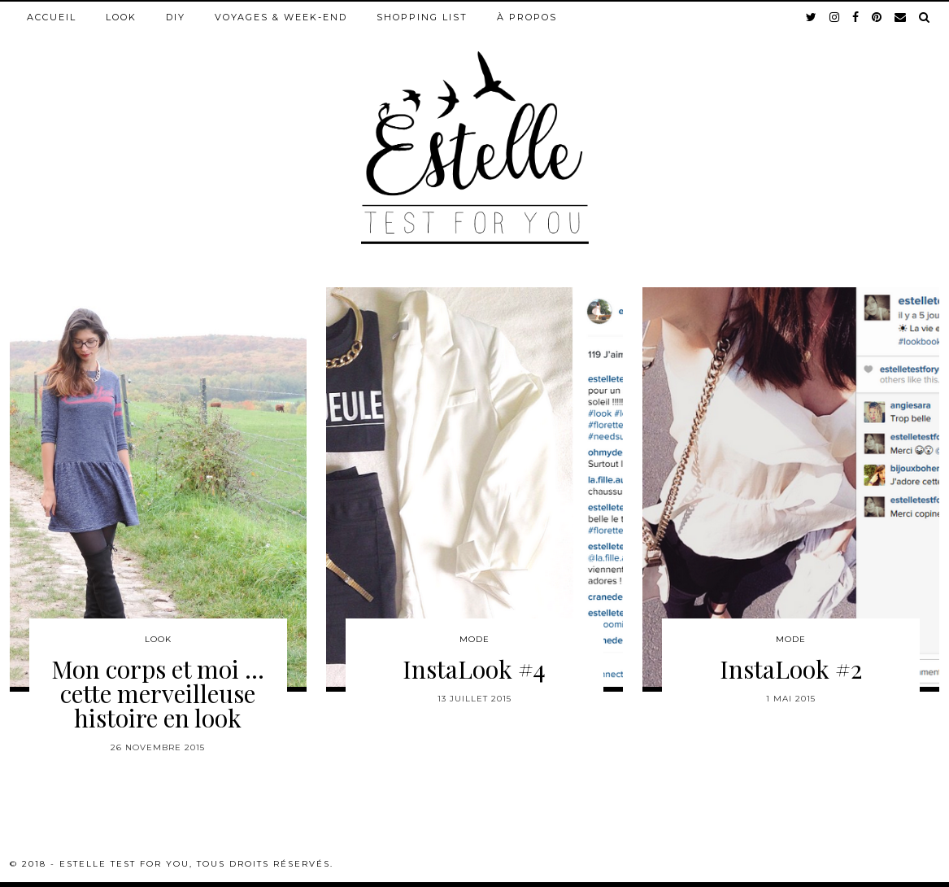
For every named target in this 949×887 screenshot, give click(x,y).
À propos (527, 17)
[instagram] (835, 17)
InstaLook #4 (474, 669)
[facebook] (856, 17)
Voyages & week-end (281, 17)
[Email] (901, 17)
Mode (474, 639)
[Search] (925, 17)
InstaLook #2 (791, 669)
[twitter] (812, 17)
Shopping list (422, 17)
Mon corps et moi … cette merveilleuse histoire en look (157, 693)
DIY (175, 17)
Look (121, 17)
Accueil (51, 17)
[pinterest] (877, 17)
